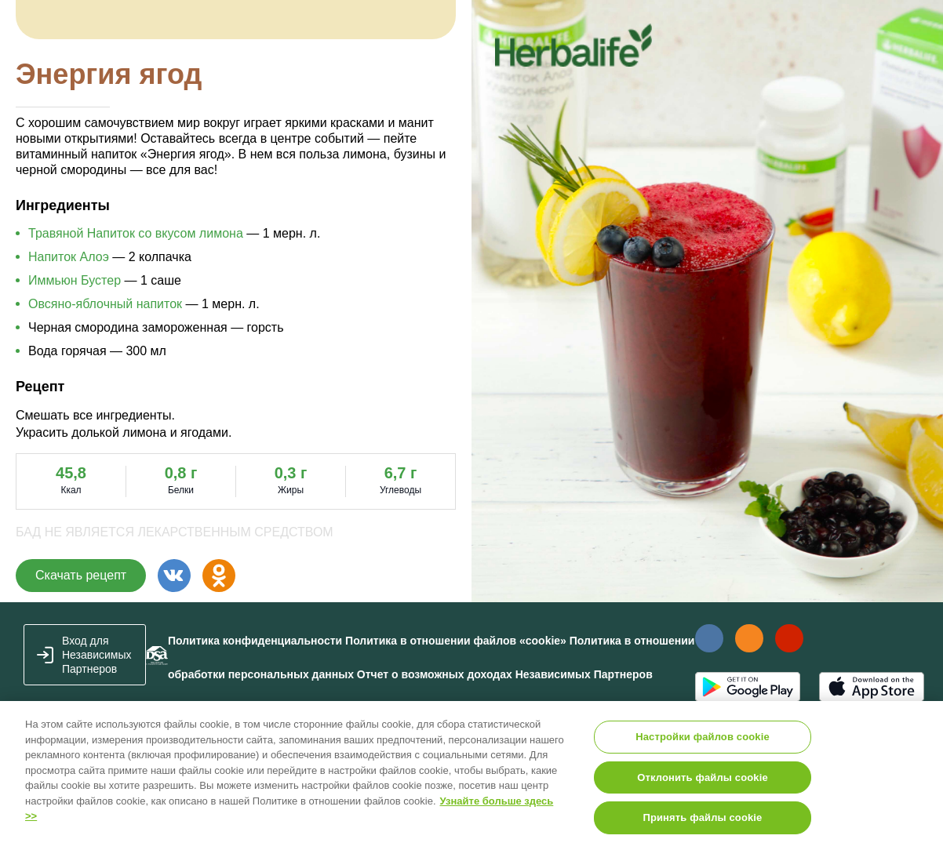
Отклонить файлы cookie (702, 777)
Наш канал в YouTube (789, 637)
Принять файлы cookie (702, 817)
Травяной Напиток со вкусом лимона (135, 233)
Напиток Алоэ (68, 256)
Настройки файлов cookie (702, 737)
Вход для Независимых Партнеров (97, 654)
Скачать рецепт (80, 575)
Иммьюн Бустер (74, 280)
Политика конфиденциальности (255, 640)
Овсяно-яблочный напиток (105, 304)
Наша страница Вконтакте (708, 638)
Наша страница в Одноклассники (749, 638)
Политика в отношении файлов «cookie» (455, 640)
